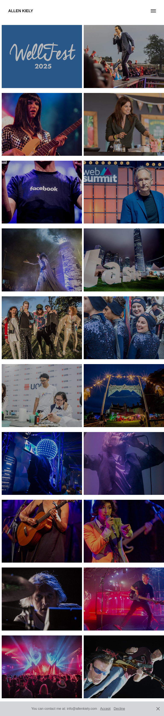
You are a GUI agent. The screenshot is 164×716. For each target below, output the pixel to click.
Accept (105, 708)
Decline (119, 708)
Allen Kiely (20, 11)
